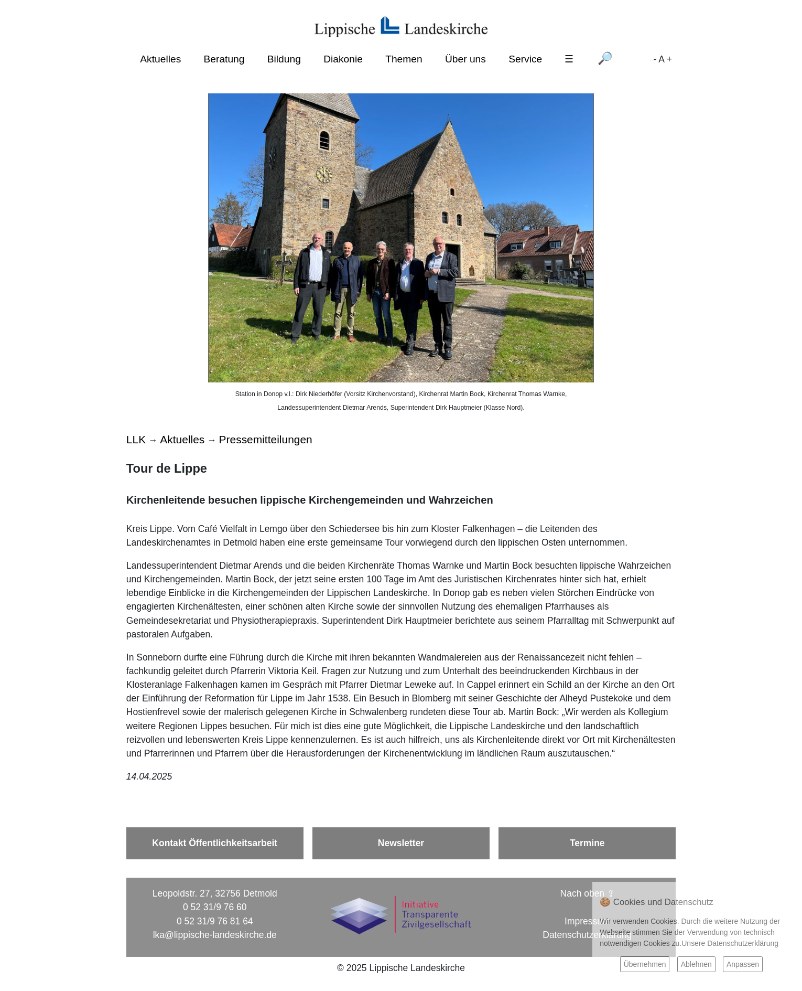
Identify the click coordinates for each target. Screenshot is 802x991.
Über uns (465, 59)
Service (525, 59)
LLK (136, 439)
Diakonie (343, 59)
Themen (403, 59)
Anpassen (743, 964)
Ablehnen (696, 964)
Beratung (224, 59)
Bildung (284, 59)
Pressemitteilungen (265, 439)
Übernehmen (645, 964)
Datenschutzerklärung (587, 935)
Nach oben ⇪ (587, 893)
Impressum (587, 921)
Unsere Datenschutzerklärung (729, 943)
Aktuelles (160, 59)
